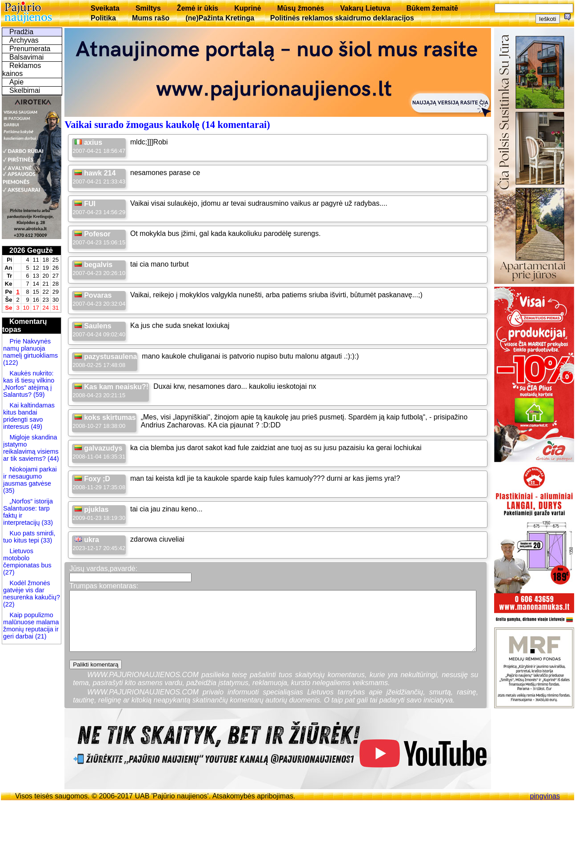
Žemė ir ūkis (197, 8)
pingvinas (545, 796)
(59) (38, 394)
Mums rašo (150, 18)
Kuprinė (247, 8)
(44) (52, 458)
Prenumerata (30, 48)
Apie (16, 82)
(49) (35, 426)
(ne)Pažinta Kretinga (219, 18)
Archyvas (24, 40)
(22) (9, 604)
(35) (9, 490)
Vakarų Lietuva (365, 8)
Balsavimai (26, 57)
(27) (9, 572)
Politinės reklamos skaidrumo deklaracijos (342, 18)
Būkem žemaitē (432, 8)
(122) (10, 362)
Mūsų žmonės (300, 8)
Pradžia (21, 32)
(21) (40, 636)
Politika (103, 18)
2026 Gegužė (31, 250)
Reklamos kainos (21, 69)
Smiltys (148, 8)
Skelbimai (24, 90)
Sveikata (105, 8)
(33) (47, 522)
